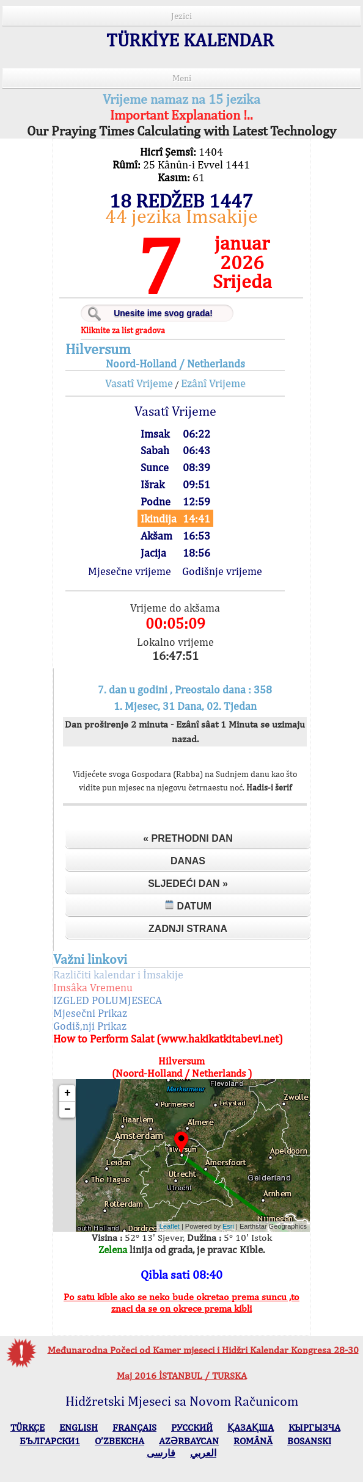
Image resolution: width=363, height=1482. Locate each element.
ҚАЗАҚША (250, 1427)
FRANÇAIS (134, 1427)
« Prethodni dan (188, 838)
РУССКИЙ (192, 1427)
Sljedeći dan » (188, 883)
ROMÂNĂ (253, 1441)
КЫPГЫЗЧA (314, 1427)
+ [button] (67, 1093)
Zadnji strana (187, 929)
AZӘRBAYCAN (189, 1441)
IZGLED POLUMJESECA (107, 1000)
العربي (203, 1453)
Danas (187, 861)
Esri (228, 1226)
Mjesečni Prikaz (90, 1013)
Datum (187, 905)
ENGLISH (78, 1427)
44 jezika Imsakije (181, 215)
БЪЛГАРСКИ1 (50, 1441)
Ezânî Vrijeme (213, 383)
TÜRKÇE (27, 1427)
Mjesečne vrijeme (129, 571)
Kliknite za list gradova (123, 330)
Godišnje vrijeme (222, 571)
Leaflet (170, 1226)
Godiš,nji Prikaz (90, 1025)
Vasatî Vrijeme (139, 383)
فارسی (161, 1453)
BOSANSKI (309, 1441)
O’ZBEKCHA (119, 1441)
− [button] (67, 1109)
